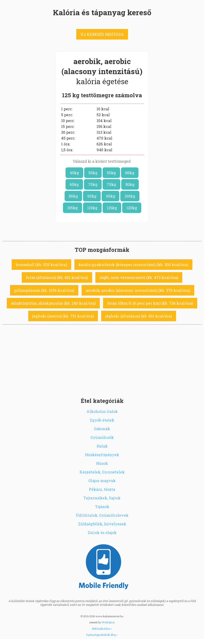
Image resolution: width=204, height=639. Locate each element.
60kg (129, 172)
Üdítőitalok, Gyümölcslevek (102, 515)
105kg (72, 207)
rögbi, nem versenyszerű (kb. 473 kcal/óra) (139, 277)
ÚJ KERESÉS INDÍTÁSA (102, 34)
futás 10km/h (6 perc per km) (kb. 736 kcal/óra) (150, 303)
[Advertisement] (102, 359)
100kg (129, 196)
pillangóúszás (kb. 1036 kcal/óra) (44, 290)
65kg (74, 184)
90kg (92, 196)
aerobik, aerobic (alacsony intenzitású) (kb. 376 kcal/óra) (138, 290)
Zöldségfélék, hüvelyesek (102, 523)
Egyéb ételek (102, 420)
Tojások (102, 506)
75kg (111, 184)
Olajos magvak (102, 480)
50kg (92, 172)
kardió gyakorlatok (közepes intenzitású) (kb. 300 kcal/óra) (133, 264)
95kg (110, 196)
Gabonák (102, 428)
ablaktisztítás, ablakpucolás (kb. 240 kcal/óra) (53, 303)
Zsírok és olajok (102, 532)
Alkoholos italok (102, 411)
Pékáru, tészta (102, 489)
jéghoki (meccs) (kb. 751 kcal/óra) (63, 316)
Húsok (102, 463)
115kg (112, 207)
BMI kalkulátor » (102, 628)
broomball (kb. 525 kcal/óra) (41, 264)
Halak (102, 446)
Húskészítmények (102, 454)
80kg (130, 184)
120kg (131, 207)
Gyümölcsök (102, 437)
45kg (74, 172)
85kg (73, 196)
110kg (92, 207)
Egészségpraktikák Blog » (102, 634)
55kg (111, 172)
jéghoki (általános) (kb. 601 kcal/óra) (138, 316)
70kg (92, 184)
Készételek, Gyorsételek (102, 471)
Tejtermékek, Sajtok (102, 497)
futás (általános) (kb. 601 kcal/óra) (57, 277)
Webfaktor (108, 622)
